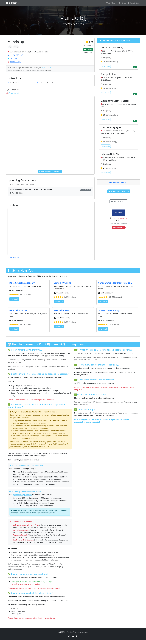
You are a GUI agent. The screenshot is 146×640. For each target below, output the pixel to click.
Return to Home (119, 201)
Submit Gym (133, 3)
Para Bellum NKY (62, 310)
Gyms (122, 3)
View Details (106, 66)
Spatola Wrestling (62, 282)
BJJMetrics (12, 2)
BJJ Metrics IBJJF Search (22, 495)
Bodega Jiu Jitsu (108, 74)
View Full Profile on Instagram (50, 171)
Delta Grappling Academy (22, 282)
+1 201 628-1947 (16, 55)
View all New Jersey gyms (118, 182)
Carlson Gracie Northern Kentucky (115, 282)
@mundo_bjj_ (15, 62)
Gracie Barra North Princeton (115, 100)
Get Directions (14, 258)
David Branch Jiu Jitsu (111, 127)
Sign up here (46, 68)
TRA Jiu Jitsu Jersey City (112, 47)
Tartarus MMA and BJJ (109, 310)
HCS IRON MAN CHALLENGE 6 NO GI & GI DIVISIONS (31, 190)
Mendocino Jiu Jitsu (18, 310)
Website (13, 58)
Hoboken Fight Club (110, 154)
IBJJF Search (112, 3)
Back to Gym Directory (119, 191)
